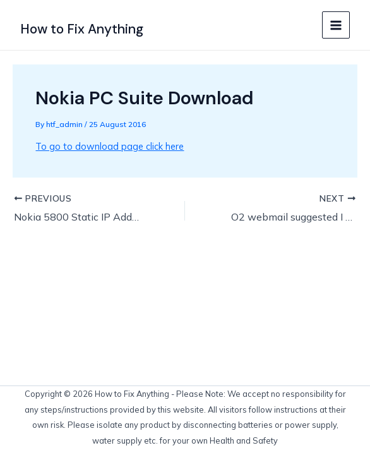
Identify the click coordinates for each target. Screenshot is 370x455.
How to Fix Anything (81, 29)
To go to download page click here (109, 146)
